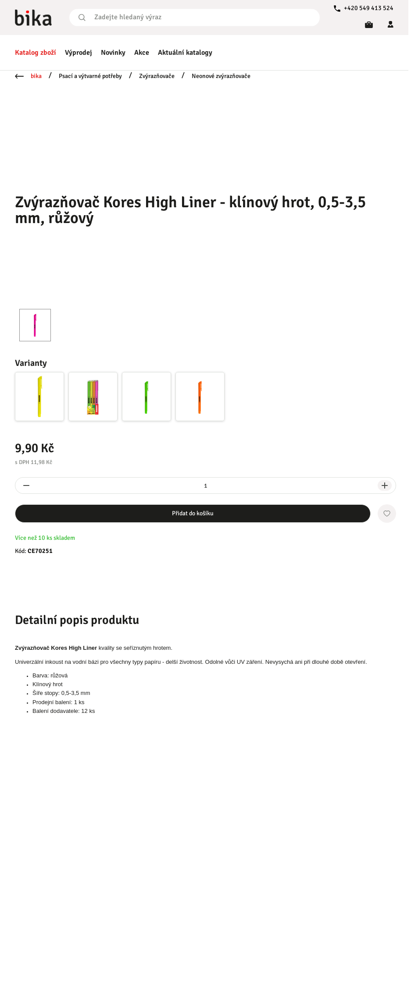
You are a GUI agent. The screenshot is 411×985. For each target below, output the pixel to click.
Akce (141, 52)
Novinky (113, 52)
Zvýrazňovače (157, 76)
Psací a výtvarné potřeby (90, 76)
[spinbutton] (205, 485)
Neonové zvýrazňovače (221, 76)
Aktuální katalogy (185, 52)
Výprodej (78, 52)
